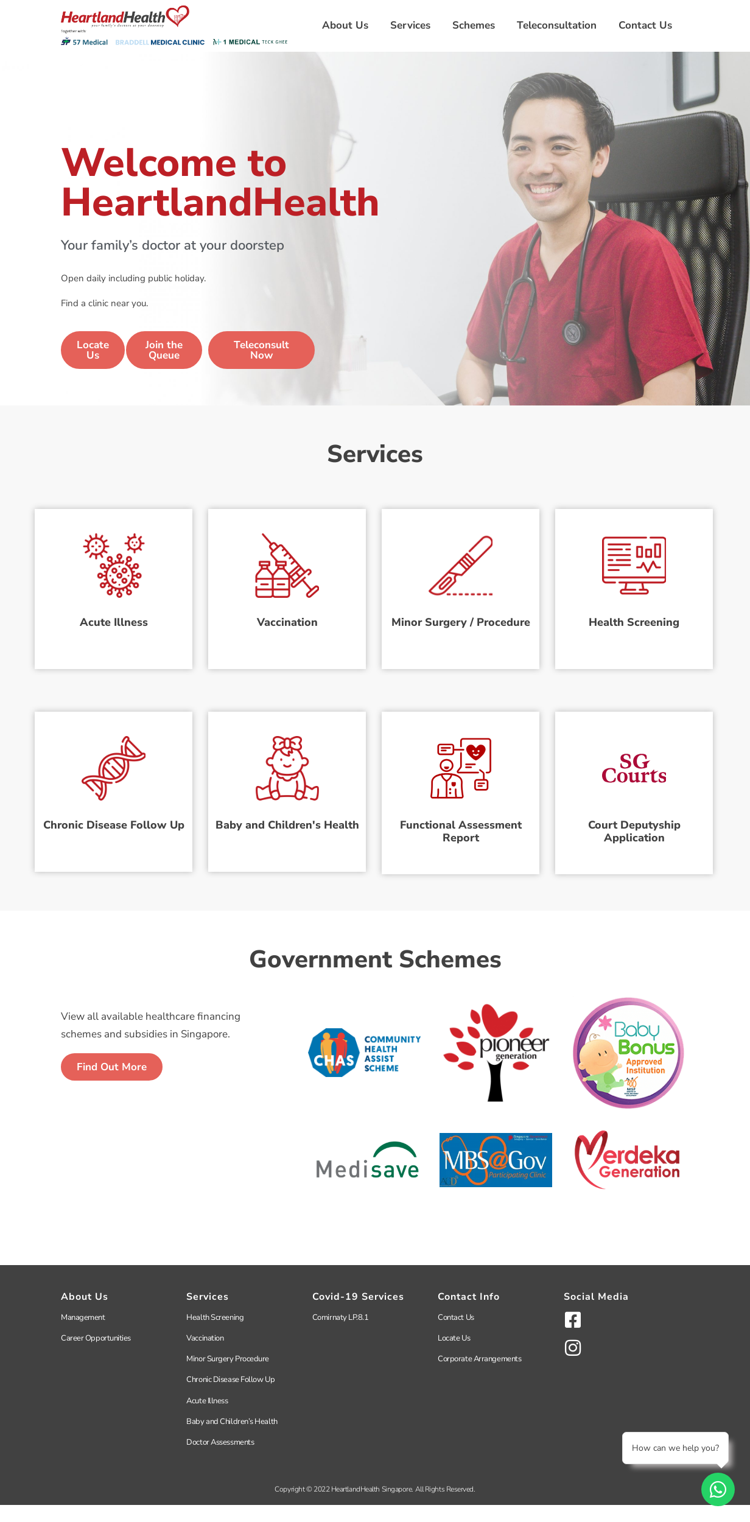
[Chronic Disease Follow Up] (113, 773)
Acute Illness (114, 631)
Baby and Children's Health (287, 842)
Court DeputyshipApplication (634, 849)
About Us (345, 25)
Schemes (473, 25)
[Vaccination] (287, 562)
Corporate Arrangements (479, 1375)
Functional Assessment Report (461, 849)
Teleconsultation (557, 25)
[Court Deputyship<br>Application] (634, 773)
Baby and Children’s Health (231, 1438)
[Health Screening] (634, 562)
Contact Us (645, 25)
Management (83, 1334)
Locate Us (454, 1355)
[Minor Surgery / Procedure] (460, 562)
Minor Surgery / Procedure (460, 631)
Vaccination (287, 631)
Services (410, 25)
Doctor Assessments (220, 1459)
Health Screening (634, 631)
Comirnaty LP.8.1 (340, 1334)
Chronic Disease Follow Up (113, 842)
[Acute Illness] (113, 562)
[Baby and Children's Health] (287, 773)
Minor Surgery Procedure (227, 1375)
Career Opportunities (96, 1355)
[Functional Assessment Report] (460, 773)
